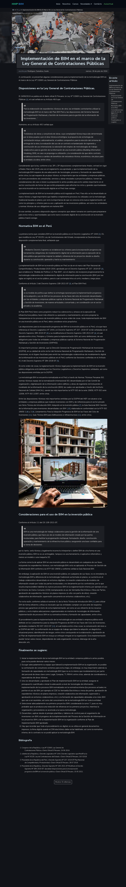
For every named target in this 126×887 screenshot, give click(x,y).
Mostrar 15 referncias (63, 782)
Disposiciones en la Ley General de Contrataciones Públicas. (117, 99)
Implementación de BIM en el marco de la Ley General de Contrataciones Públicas (116, 89)
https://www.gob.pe (25, 13)
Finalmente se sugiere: (116, 121)
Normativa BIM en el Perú (116, 107)
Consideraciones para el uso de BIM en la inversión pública (117, 114)
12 (79, 415)
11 (30, 415)
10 (69, 408)
